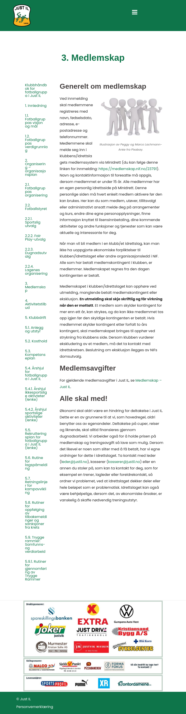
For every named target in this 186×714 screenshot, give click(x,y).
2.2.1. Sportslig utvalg (32, 222)
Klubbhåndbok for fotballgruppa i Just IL (36, 90)
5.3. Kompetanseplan (35, 355)
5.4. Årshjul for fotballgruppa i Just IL (36, 373)
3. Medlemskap (35, 287)
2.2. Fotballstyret (36, 207)
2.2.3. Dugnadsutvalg (36, 253)
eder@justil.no (74, 461)
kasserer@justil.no (124, 461)
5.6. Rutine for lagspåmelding (36, 463)
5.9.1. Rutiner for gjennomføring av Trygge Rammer (36, 570)
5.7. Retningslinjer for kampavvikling (36, 485)
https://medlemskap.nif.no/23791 (127, 168)
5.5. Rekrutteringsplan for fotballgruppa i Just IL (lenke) (36, 439)
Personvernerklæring (34, 706)
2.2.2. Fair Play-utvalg (35, 237)
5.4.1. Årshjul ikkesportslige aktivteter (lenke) (36, 394)
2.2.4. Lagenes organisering (36, 270)
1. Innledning (36, 105)
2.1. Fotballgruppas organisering (36, 190)
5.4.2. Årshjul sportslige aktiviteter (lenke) (36, 415)
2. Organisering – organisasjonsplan (35, 167)
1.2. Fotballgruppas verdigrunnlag (36, 143)
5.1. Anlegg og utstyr (34, 329)
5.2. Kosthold (36, 341)
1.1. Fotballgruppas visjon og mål (35, 121)
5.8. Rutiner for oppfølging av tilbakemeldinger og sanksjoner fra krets (36, 515)
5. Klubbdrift (35, 317)
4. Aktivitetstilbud (35, 304)
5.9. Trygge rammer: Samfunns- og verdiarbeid (35, 544)
